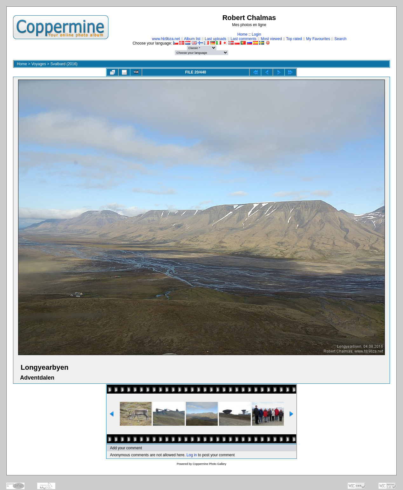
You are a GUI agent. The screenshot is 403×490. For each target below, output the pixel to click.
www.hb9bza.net (166, 39)
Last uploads (215, 39)
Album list (192, 39)
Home (242, 34)
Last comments (243, 39)
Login (256, 34)
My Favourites (318, 39)
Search (340, 39)
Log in (192, 455)
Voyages (38, 64)
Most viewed (271, 39)
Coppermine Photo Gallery (209, 464)
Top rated (294, 39)
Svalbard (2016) (63, 64)
